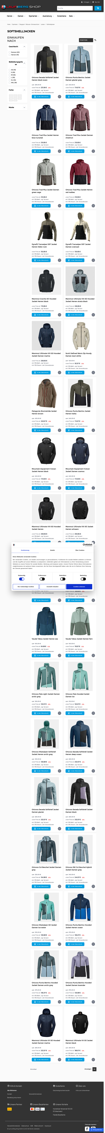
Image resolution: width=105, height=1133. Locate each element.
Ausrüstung (47, 16)
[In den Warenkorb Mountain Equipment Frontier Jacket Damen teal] (75, 600)
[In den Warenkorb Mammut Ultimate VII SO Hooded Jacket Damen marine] (41, 1059)
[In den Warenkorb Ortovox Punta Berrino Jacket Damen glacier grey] (75, 96)
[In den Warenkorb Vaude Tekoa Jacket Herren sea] (41, 655)
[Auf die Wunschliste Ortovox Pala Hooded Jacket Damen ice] (93, 713)
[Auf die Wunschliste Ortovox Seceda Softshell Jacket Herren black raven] (59, 96)
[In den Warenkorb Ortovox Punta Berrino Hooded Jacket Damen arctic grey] (41, 1002)
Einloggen (86, 2)
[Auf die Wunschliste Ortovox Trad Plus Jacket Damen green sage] (59, 205)
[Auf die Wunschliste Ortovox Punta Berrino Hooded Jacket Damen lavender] (93, 1001)
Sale (70, 16)
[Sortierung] (86, 40)
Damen (20, 16)
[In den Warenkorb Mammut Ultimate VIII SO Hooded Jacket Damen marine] (41, 372)
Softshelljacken (51, 24)
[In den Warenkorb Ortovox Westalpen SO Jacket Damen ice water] (41, 944)
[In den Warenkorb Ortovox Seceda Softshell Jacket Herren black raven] (41, 96)
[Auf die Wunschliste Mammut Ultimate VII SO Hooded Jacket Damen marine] (59, 1059)
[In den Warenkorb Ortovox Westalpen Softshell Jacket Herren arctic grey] (41, 771)
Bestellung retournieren (14, 1098)
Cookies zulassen (79, 586)
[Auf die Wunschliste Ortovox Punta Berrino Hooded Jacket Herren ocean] (93, 944)
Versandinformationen (35, 1094)
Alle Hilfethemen (12, 1090)
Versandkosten (49, 93)
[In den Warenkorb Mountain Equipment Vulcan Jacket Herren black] (41, 488)
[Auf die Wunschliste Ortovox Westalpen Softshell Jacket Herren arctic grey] (59, 771)
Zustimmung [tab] (25, 550)
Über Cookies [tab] (79, 550)
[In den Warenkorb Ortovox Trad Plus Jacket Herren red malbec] (75, 206)
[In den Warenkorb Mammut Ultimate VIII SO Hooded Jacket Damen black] (41, 600)
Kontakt (9, 1094)
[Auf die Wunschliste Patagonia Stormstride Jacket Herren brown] (59, 430)
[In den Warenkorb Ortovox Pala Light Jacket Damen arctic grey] (41, 713)
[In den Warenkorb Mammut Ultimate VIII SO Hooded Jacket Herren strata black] (75, 315)
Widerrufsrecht (38, 1126)
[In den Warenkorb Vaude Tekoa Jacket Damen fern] (75, 655)
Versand (46, 90)
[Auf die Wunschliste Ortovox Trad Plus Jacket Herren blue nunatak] (59, 151)
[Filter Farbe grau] (11, 97)
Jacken (43, 24)
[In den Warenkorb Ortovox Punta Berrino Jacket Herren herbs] (75, 430)
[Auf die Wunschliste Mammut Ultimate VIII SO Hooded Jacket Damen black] (59, 600)
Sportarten (33, 16)
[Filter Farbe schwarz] (11, 95)
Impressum (48, 1126)
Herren (9, 16)
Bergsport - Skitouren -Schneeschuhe (29, 24)
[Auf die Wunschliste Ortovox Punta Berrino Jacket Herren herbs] (93, 430)
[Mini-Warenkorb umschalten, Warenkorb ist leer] (98, 8)
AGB (31, 1126)
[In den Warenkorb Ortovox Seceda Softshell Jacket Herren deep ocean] (75, 771)
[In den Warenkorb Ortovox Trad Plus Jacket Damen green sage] (41, 206)
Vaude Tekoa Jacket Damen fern (79, 639)
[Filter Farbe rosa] (15, 98)
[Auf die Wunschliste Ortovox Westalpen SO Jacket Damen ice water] (59, 944)
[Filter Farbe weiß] (15, 100)
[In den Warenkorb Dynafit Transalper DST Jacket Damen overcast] (75, 260)
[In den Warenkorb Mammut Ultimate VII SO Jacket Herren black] (75, 1059)
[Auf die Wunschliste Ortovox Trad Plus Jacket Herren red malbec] (93, 205)
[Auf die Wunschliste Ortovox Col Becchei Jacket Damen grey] (59, 886)
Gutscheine (61, 16)
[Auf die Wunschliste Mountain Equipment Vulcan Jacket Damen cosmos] (93, 488)
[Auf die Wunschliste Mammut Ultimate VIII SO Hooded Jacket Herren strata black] (93, 314)
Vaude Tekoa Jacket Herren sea (45, 639)
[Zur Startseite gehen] (21, 7)
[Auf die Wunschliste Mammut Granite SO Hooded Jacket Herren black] (59, 314)
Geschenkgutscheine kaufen (61, 1090)
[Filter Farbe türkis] (11, 100)
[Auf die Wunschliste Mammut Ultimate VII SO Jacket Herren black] (93, 1059)
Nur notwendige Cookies (26, 586)
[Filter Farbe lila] (11, 98)
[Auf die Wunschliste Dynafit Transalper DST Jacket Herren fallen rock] (59, 260)
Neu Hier (97, 2)
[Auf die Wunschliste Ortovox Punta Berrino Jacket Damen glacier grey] (93, 96)
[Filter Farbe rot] (20, 98)
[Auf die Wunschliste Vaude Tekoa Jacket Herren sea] (59, 655)
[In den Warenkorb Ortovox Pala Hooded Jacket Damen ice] (75, 713)
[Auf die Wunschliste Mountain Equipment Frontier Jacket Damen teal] (93, 600)
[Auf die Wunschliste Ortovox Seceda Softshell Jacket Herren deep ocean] (93, 771)
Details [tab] (52, 550)
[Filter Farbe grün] (20, 95)
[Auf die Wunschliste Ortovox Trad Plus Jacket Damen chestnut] (93, 151)
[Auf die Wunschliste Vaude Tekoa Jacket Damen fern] (93, 655)
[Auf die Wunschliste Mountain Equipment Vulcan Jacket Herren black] (59, 488)
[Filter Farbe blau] (15, 95)
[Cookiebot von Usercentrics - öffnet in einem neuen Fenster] (84, 545)
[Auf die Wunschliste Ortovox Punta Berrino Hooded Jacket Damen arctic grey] (59, 1001)
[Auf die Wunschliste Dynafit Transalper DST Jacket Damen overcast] (93, 260)
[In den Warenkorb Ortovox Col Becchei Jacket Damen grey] (41, 886)
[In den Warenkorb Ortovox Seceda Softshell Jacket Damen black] (75, 828)
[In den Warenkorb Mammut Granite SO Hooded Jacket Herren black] (41, 315)
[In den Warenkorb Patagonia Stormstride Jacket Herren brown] (41, 430)
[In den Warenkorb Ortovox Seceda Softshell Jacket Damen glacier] (41, 828)
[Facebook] (87, 1129)
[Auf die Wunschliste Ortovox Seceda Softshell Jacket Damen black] (93, 828)
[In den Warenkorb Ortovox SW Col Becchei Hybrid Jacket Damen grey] (75, 886)
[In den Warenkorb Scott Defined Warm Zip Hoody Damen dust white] (75, 372)
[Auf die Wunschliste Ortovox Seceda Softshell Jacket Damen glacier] (59, 828)
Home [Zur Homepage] (8, 24)
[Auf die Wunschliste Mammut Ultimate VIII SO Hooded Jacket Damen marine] (59, 372)
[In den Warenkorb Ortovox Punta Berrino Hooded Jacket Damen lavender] (75, 1002)
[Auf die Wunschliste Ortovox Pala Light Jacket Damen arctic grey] (59, 713)
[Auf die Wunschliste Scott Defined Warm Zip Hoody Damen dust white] (93, 372)
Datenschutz (25, 1126)
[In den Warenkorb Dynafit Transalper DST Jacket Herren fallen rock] (41, 260)
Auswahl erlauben (52, 586)
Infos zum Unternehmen (83, 1090)
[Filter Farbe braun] (15, 97)
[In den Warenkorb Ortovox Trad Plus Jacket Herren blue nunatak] (41, 151)
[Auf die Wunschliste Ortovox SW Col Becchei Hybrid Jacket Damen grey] (93, 886)
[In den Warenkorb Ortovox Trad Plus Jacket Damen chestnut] (75, 151)
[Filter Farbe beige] (20, 97)
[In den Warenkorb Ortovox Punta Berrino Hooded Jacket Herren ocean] (75, 944)
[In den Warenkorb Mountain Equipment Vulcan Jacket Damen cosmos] (75, 488)
